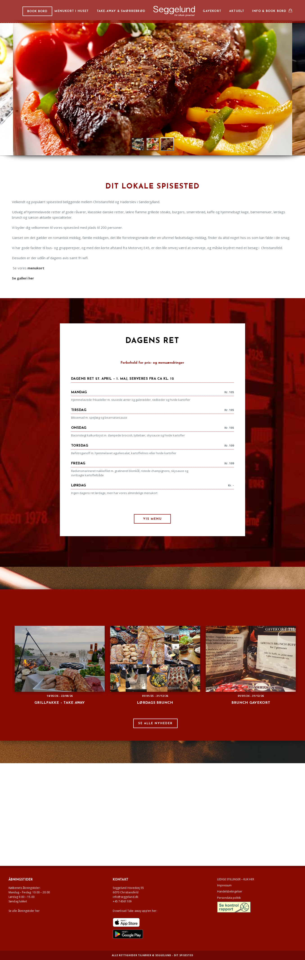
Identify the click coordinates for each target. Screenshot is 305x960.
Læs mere (159, 113)
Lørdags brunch (155, 703)
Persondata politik (229, 898)
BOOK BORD (37, 11)
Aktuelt (236, 11)
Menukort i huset (71, 11)
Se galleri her (23, 278)
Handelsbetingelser (229, 891)
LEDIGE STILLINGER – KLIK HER (235, 879)
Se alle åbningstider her (24, 911)
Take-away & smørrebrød (121, 11)
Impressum (224, 885)
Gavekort (212, 11)
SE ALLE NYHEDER (155, 723)
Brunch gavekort (250, 703)
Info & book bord (269, 11)
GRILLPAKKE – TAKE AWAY (59, 703)
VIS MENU (152, 518)
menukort (35, 268)
